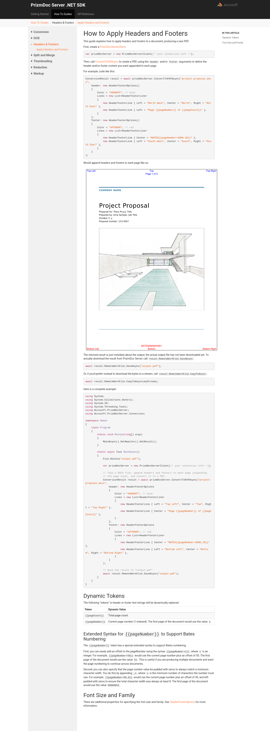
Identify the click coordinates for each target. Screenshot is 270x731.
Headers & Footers (46, 44)
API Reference (85, 14)
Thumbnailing (43, 61)
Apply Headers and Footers (93, 22)
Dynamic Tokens (230, 37)
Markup (39, 73)
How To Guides (63, 14)
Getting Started (40, 14)
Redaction (40, 67)
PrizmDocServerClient (112, 46)
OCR (37, 38)
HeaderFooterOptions (182, 701)
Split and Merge (44, 55)
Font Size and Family (232, 42)
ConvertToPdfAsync (106, 61)
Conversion (41, 32)
